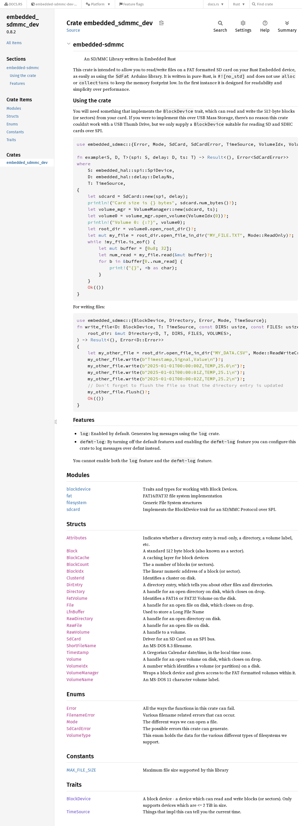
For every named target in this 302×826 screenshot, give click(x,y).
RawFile (74, 625)
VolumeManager (83, 672)
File (70, 605)
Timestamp (78, 652)
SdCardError (79, 728)
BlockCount (78, 564)
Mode (72, 721)
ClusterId (75, 578)
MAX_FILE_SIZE (81, 770)
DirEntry (75, 584)
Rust (236, 4)
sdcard (73, 509)
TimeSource (78, 811)
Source (73, 30)
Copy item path (161, 22)
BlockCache (78, 557)
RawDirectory (80, 618)
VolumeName (80, 679)
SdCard (74, 639)
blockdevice (79, 489)
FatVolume (77, 598)
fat (69, 495)
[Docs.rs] (13, 4)
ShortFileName (81, 645)
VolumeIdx (77, 666)
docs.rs (213, 4)
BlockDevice (79, 798)
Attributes (76, 537)
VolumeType (79, 735)
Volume (74, 659)
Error (71, 708)
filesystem (77, 502)
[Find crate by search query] (279, 4)
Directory (76, 591)
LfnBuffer (75, 611)
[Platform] (98, 4)
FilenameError (81, 715)
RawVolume (78, 632)
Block (72, 550)
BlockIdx (75, 571)
